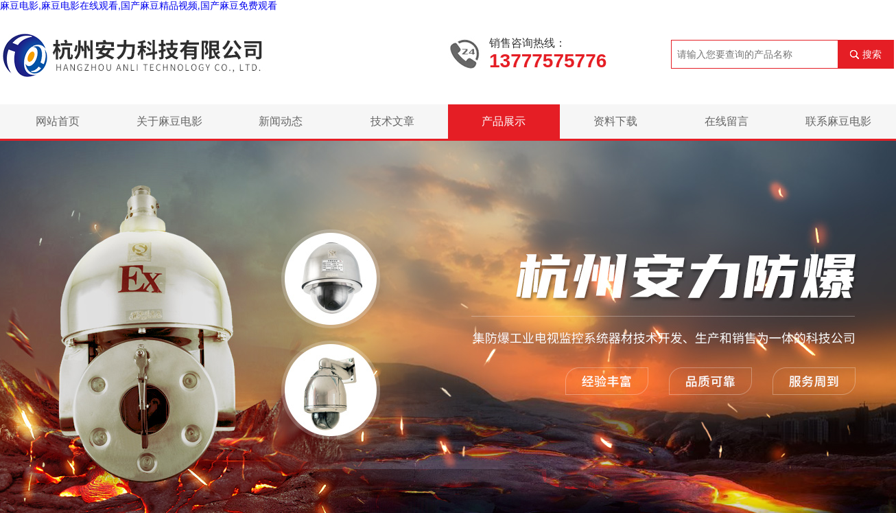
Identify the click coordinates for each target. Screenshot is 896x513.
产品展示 (504, 121)
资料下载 (615, 121)
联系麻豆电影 (838, 121)
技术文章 (392, 121)
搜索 (872, 54)
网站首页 (58, 121)
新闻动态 (281, 121)
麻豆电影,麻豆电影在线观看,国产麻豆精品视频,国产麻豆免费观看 (138, 5)
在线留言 (726, 121)
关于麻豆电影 (169, 121)
